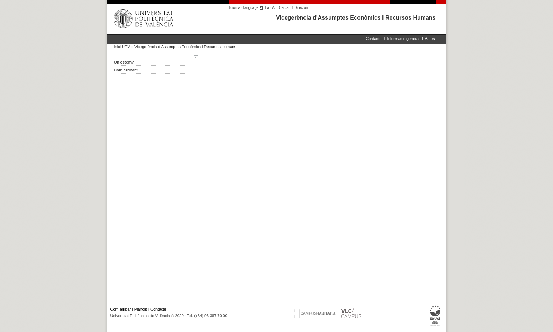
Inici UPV (122, 47)
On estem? (124, 62)
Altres (430, 38)
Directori (301, 8)
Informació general (403, 38)
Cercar (284, 8)
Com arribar (120, 309)
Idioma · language (247, 8)
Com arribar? (126, 70)
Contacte (373, 38)
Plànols (140, 309)
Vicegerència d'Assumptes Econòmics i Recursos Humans (355, 18)
